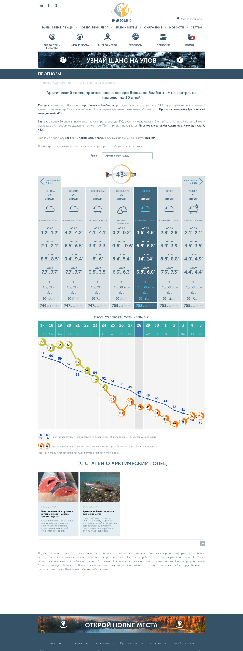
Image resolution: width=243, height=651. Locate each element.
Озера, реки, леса (95, 27)
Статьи (196, 27)
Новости (176, 27)
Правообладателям (182, 643)
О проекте (55, 643)
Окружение (153, 27)
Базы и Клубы (126, 27)
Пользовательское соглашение (90, 643)
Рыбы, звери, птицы (57, 27)
